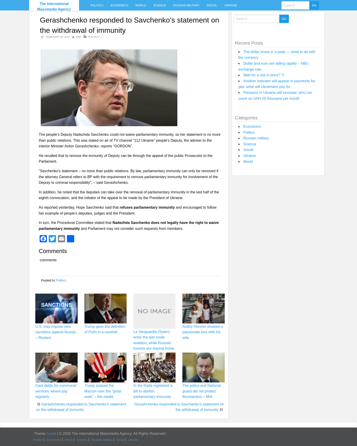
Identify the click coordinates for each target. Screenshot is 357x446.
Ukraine (230, 5)
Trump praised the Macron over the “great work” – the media (102, 391)
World (140, 5)
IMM (78, 37)
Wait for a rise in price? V (263, 75)
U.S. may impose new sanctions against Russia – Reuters (55, 332)
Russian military (186, 5)
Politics (96, 5)
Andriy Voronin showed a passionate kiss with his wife (202, 332)
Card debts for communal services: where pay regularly (55, 391)
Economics (119, 5)
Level (51, 434)
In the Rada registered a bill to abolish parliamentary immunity (153, 391)
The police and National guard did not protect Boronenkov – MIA (201, 391)
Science (159, 5)
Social (212, 5)
